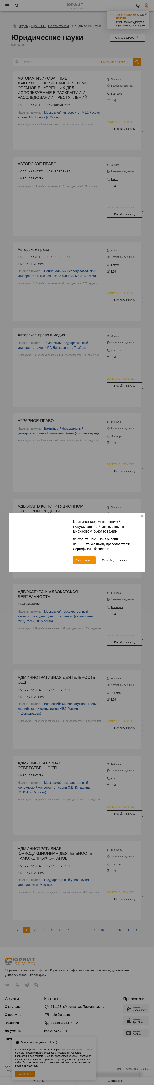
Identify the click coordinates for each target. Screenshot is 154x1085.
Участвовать (84, 560)
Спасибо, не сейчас (115, 560)
